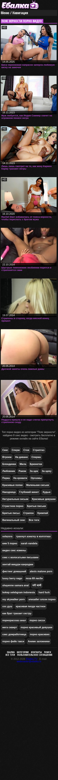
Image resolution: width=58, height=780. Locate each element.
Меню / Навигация (14, 12)
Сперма (36, 457)
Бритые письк (11, 513)
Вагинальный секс (13, 520)
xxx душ (7, 606)
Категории (23, 652)
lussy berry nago (12, 578)
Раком (22, 471)
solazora (7, 536)
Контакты (36, 652)
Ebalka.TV (31, 659)
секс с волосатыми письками (20, 557)
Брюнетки (36, 464)
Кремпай (42, 513)
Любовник (8, 471)
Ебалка (11, 652)
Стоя (26, 450)
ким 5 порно (9, 543)
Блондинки (9, 464)
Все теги (34, 520)
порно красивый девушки (36, 627)
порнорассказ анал (14, 620)
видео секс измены (14, 550)
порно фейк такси (13, 641)
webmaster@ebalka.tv (29, 661)
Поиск (47, 652)
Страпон (28, 513)
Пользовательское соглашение (34, 655)
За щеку (47, 471)
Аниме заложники (39, 641)
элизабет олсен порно (42, 599)
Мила (23, 464)
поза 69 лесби (34, 578)
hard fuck (44, 592)
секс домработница (14, 634)
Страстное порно (12, 506)
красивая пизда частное (30, 606)
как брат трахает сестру (16, 613)
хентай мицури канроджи (17, 564)
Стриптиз (38, 450)
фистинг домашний (14, 571)
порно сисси (37, 620)
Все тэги (10, 655)
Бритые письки (36, 506)
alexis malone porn (41, 571)
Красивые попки (12, 485)
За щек (34, 471)
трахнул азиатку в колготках (33, 536)
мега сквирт (9, 627)
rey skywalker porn (13, 599)
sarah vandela (29, 543)
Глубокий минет (29, 492)
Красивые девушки (44, 499)
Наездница (9, 492)
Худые (47, 492)
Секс (5, 450)
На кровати (20, 478)
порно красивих (39, 634)
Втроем (6, 457)
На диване (21, 457)
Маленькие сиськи (37, 485)
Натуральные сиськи (15, 499)
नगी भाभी (36, 585)
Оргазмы (36, 478)
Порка (6, 478)
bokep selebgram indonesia (18, 592)
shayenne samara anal (15, 585)
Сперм (16, 450)
